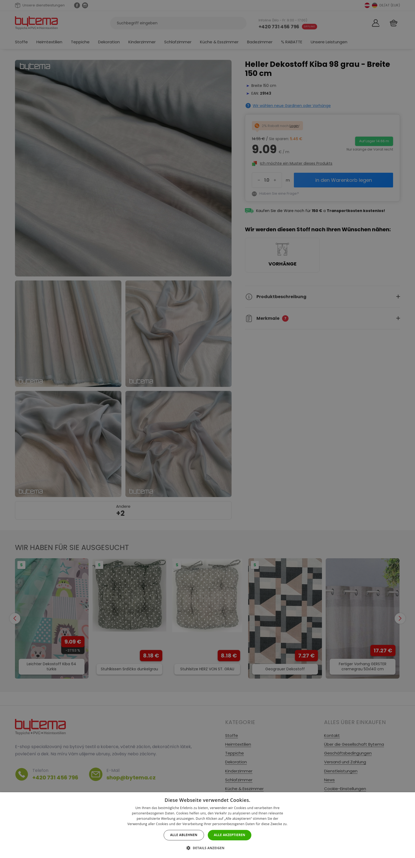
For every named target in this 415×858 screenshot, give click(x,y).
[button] (207, 848)
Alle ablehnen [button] (183, 835)
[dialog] (207, 429)
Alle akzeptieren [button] (229, 835)
